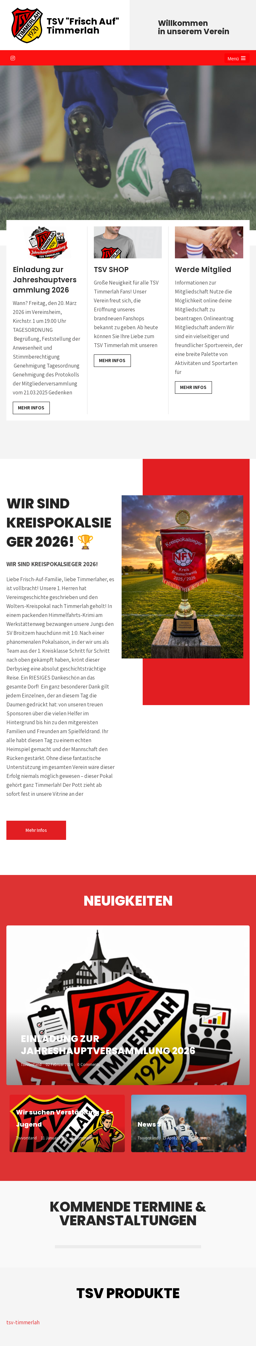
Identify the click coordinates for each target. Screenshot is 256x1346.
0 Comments (88, 1064)
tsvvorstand (31, 1064)
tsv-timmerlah (23, 1322)
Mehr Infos (31, 408)
